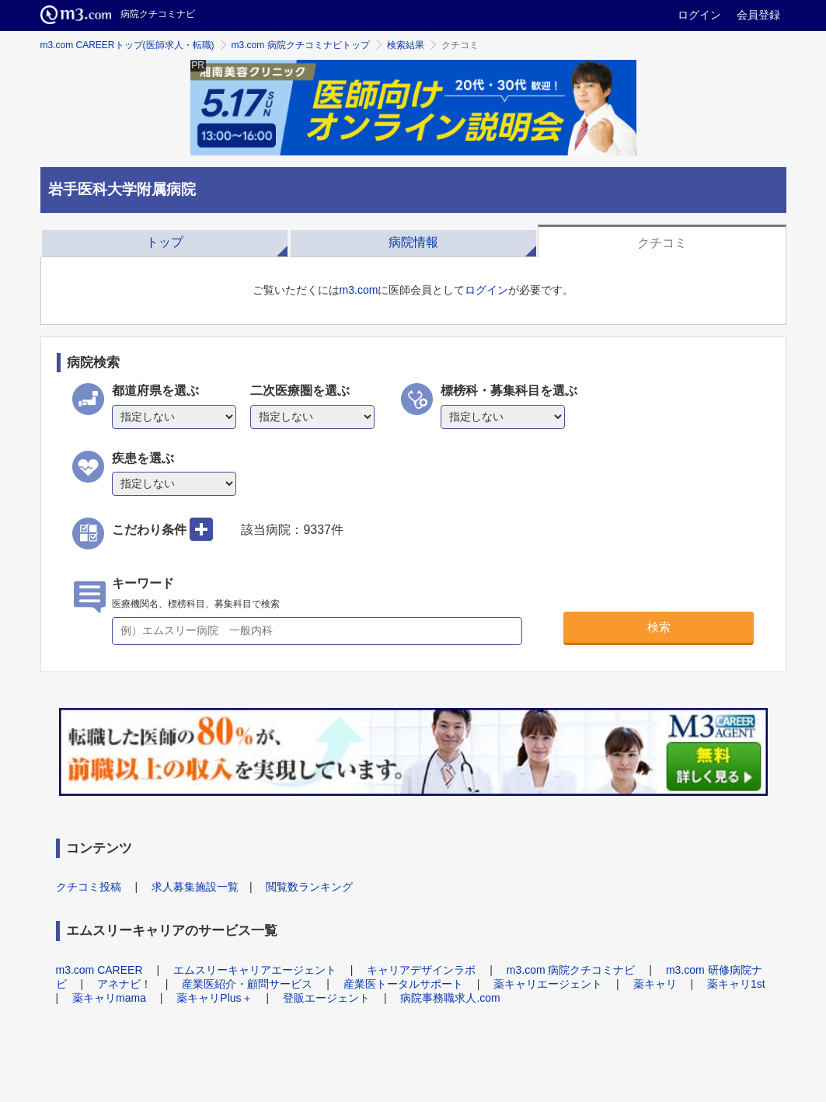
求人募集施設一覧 (195, 887)
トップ (164, 242)
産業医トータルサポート (403, 984)
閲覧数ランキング (309, 887)
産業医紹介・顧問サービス (247, 984)
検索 (659, 626)
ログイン (699, 15)
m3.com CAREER (99, 970)
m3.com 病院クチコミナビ (571, 970)
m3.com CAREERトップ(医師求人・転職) (127, 45)
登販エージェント (326, 998)
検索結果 (405, 45)
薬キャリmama (109, 998)
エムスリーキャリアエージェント (254, 970)
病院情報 (413, 242)
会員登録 (758, 15)
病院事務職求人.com (450, 998)
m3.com (359, 290)
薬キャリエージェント (547, 984)
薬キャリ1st (736, 984)
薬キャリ (655, 984)
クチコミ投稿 (88, 887)
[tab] (164, 241)
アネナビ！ (124, 984)
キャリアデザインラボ (421, 970)
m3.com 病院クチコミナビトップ (301, 45)
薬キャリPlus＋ (214, 998)
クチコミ (662, 242)
